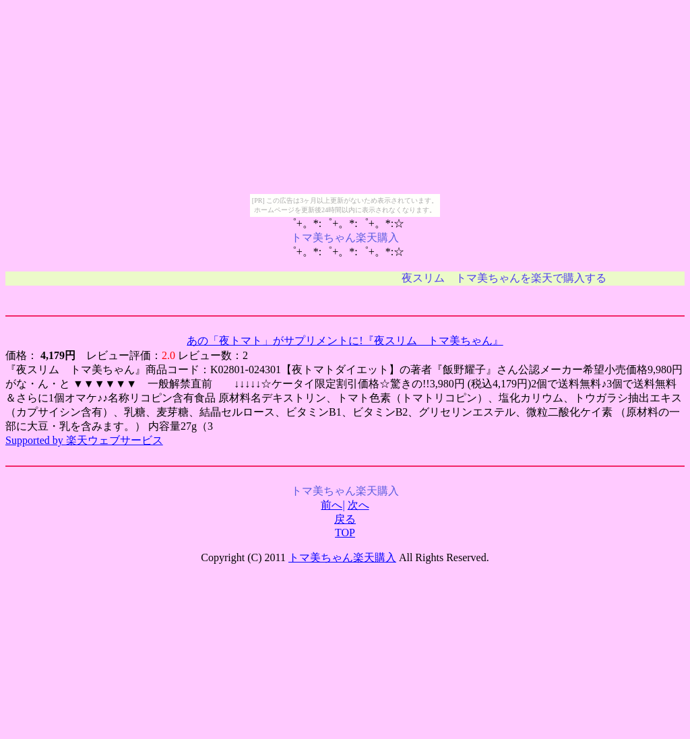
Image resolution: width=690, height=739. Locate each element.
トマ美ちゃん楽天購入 (342, 557)
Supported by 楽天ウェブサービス (84, 440)
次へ (358, 505)
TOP (345, 532)
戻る (345, 519)
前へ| (332, 505)
